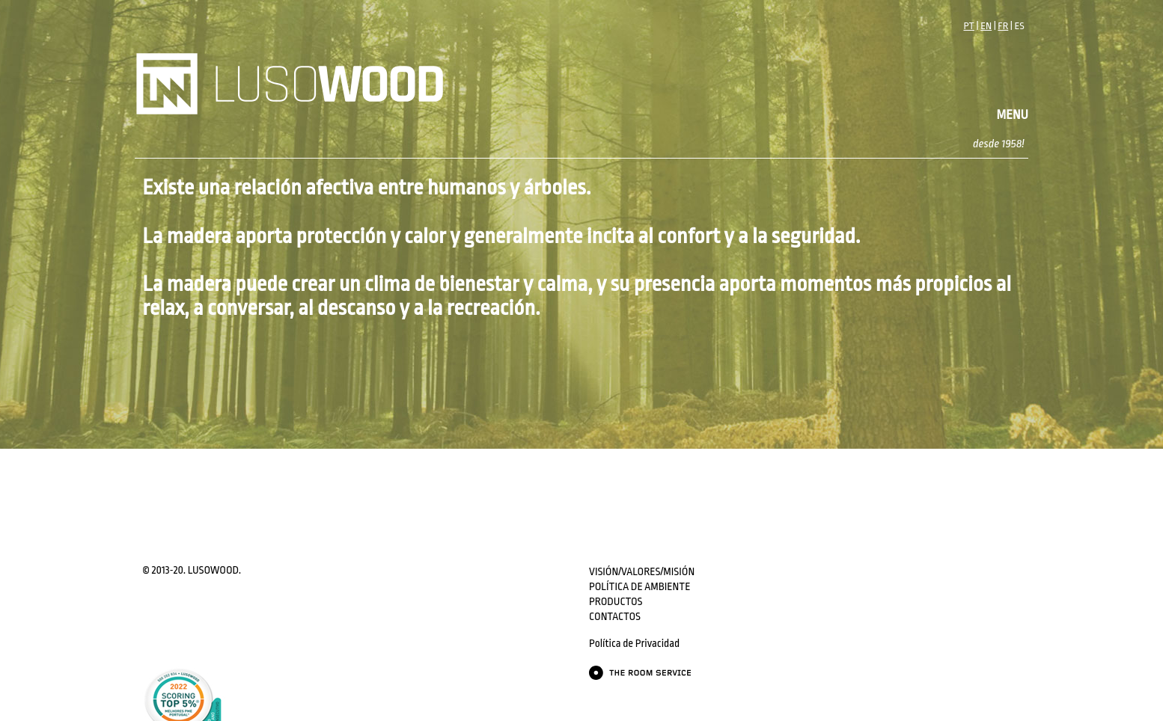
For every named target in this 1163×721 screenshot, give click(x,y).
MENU (1012, 115)
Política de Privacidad (634, 643)
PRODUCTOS (615, 601)
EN (986, 25)
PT (968, 25)
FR (1003, 25)
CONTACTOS (615, 616)
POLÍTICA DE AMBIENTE (639, 586)
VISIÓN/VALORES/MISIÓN (642, 571)
